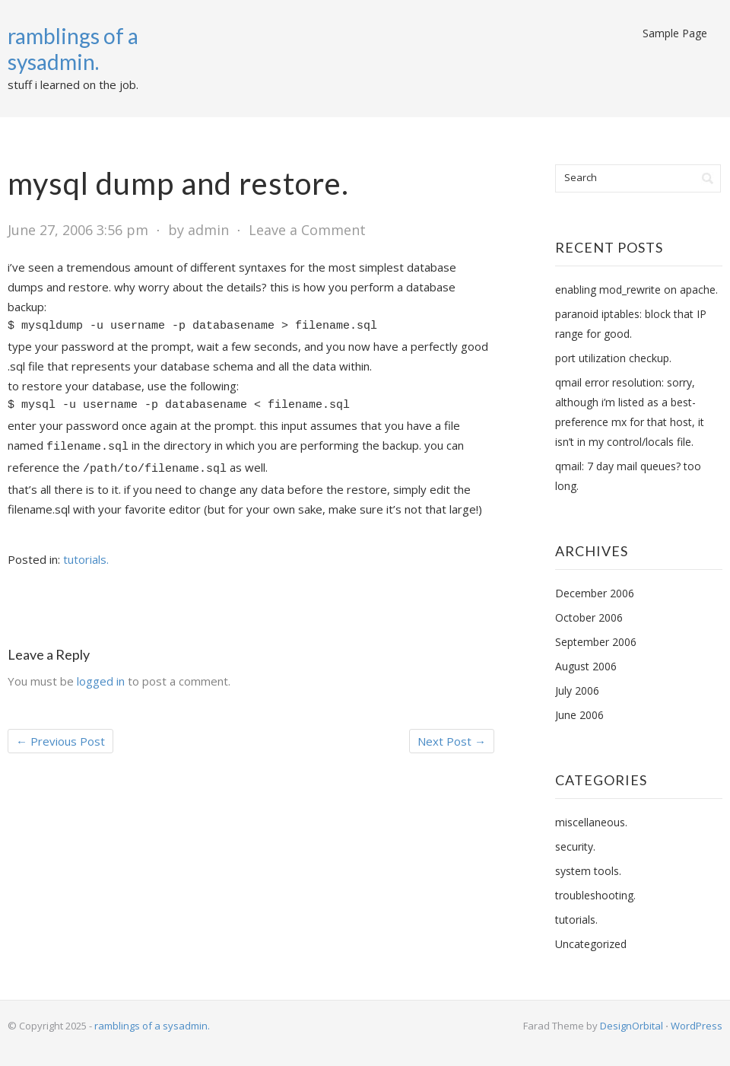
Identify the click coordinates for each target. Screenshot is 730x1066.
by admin (198, 230)
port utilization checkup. (613, 358)
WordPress (696, 1026)
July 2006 (577, 690)
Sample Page (675, 33)
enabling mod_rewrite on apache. (636, 289)
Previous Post (60, 741)
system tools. (588, 871)
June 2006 (579, 715)
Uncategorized (591, 944)
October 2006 (589, 617)
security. (575, 846)
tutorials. (86, 559)
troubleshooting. (595, 895)
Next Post (451, 741)
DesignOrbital (631, 1026)
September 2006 (595, 642)
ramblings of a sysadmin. (73, 49)
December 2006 (594, 593)
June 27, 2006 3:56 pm (78, 230)
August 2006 (586, 666)
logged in (101, 681)
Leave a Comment (307, 230)
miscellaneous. (591, 822)
